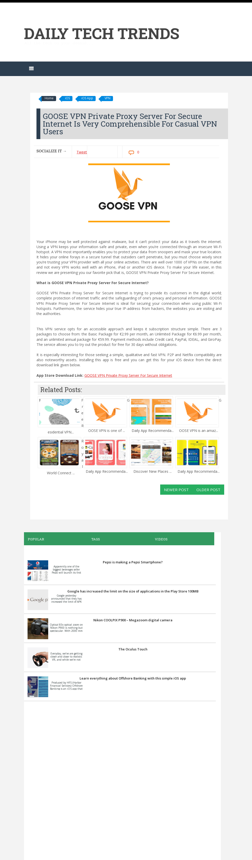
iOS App (87, 98)
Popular (36, 539)
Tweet (82, 152)
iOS (67, 98)
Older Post (208, 489)
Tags (95, 539)
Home (49, 98)
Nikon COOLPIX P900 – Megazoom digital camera (132, 620)
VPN (107, 98)
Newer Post (176, 489)
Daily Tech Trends (101, 33)
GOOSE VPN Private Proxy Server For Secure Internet (128, 375)
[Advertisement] (120, 779)
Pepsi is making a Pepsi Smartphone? (133, 562)
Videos (161, 539)
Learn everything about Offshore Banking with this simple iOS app (133, 678)
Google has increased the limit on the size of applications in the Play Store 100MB (132, 591)
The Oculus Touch (132, 649)
